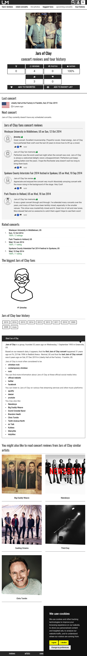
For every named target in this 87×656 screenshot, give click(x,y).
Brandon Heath (14, 414)
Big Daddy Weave (15, 407)
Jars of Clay (43, 53)
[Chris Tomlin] (22, 575)
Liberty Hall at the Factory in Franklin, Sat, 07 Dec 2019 (34, 103)
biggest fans (48, 7)
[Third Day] (65, 525)
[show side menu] (83, 2)
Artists (27, 653)
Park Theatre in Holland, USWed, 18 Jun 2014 (20, 240)
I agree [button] (53, 643)
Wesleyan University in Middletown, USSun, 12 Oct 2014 (25, 231)
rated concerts (22, 7)
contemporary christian (18, 368)
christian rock (13, 365)
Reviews (12, 653)
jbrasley (17, 137)
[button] (78, 2)
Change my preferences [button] (60, 647)
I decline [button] (64, 643)
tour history (80, 7)
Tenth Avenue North (16, 421)
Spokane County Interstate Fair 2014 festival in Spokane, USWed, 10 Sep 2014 (34, 249)
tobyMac (11, 434)
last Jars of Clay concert (72, 354)
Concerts (43, 653)
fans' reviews (7, 7)
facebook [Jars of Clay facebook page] (12, 384)
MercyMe (12, 431)
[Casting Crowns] (22, 525)
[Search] (73, 2)
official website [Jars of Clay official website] (14, 378)
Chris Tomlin (13, 417)
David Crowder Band (16, 411)
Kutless (11, 428)
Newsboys (12, 404)
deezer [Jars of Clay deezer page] (11, 394)
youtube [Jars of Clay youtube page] (11, 398)
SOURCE (44, 14)
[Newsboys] (65, 475)
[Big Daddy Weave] (22, 475)
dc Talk (11, 424)
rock (10, 371)
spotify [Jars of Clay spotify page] (11, 391)
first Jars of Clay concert (56, 351)
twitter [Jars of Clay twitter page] (10, 381)
